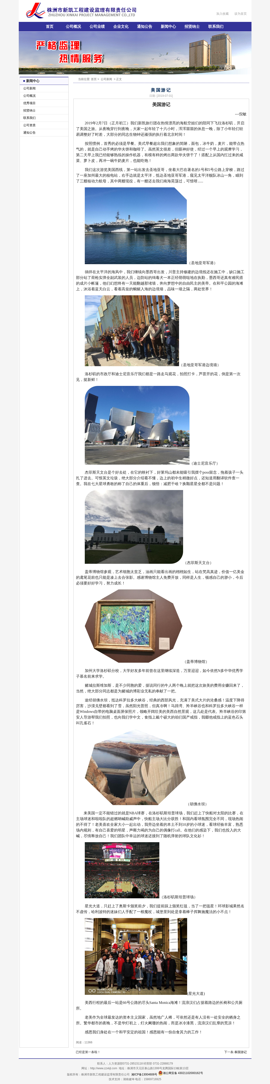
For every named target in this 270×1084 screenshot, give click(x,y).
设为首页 (240, 13)
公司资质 (29, 125)
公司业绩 (97, 26)
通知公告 (144, 26)
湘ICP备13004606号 (144, 1074)
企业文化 (120, 26)
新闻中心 (168, 26)
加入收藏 (222, 13)
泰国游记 (240, 1052)
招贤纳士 (192, 26)
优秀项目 (29, 103)
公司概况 (73, 26)
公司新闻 (29, 88)
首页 (49, 26)
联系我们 (215, 26)
